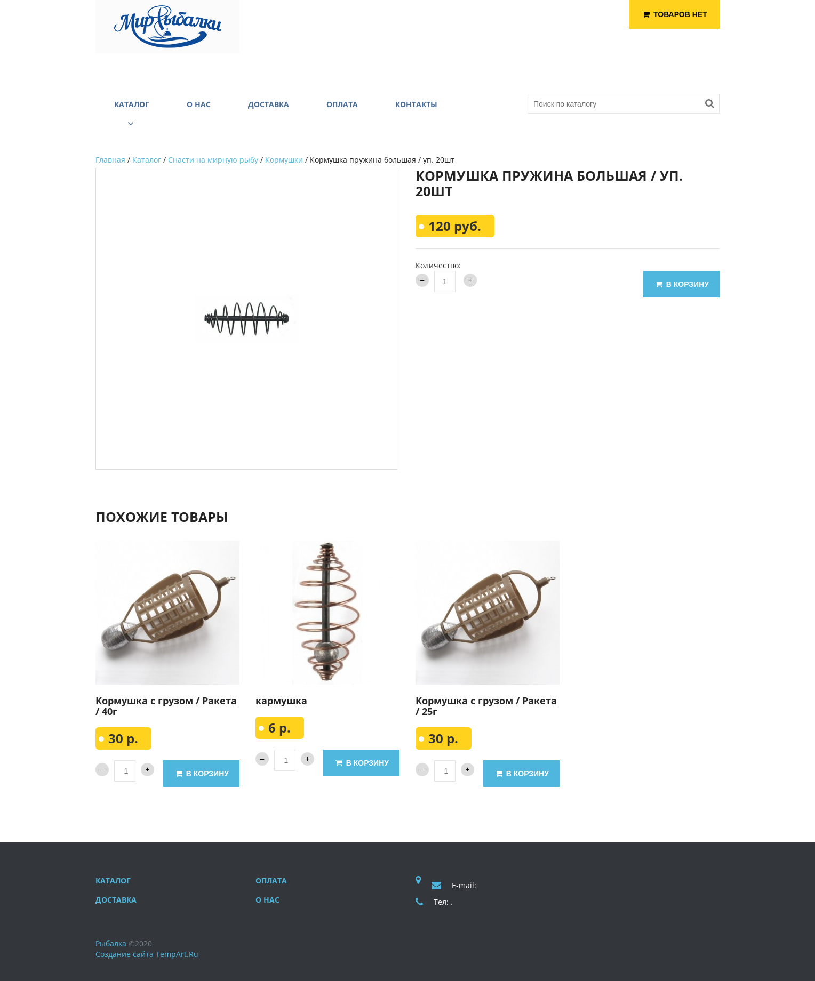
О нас (267, 900)
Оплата (271, 880)
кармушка (281, 700)
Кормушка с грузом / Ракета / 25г (486, 706)
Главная (110, 160)
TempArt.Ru (177, 954)
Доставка (116, 900)
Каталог (146, 160)
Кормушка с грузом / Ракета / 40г (166, 706)
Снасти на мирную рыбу (213, 160)
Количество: (438, 265)
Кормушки (284, 160)
